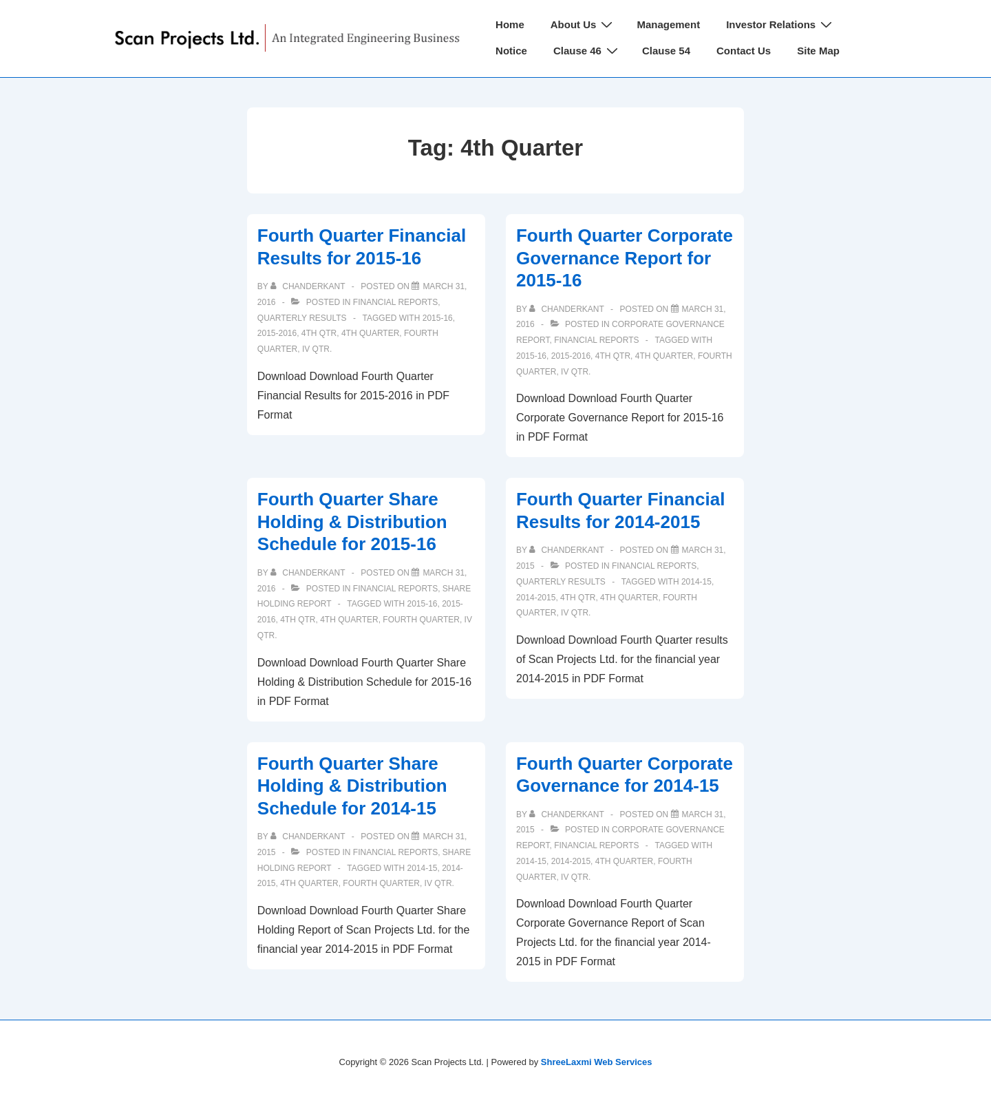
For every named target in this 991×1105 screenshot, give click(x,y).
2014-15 (696, 582)
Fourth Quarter (421, 619)
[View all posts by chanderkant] (309, 286)
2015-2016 (277, 333)
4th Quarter (370, 333)
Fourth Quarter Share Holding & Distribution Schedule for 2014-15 (352, 786)
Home (510, 24)
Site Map (818, 50)
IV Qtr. (317, 349)
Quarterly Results (302, 318)
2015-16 (438, 318)
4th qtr (319, 333)
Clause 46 (587, 50)
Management (668, 24)
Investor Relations (780, 24)
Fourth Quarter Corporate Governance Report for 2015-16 (624, 258)
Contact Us (743, 50)
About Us (584, 24)
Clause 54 (666, 50)
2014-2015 (535, 597)
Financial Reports (395, 302)
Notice (511, 50)
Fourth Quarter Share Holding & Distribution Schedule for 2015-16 (352, 521)
